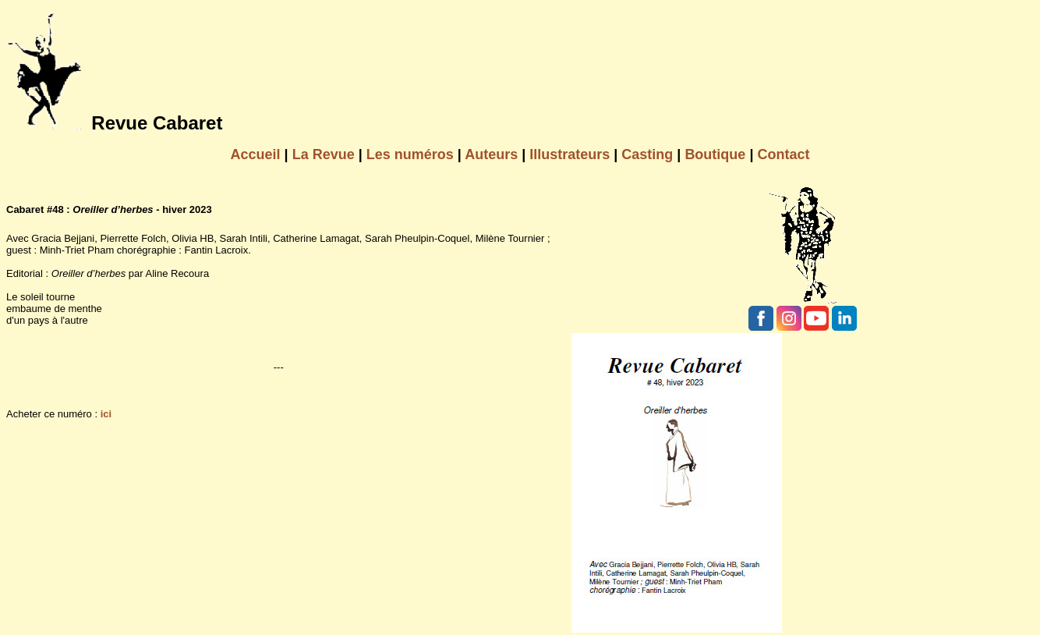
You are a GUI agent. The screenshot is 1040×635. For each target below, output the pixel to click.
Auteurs (491, 154)
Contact (783, 154)
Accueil (256, 154)
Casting (647, 154)
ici (106, 414)
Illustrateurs (569, 154)
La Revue (323, 154)
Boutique (714, 154)
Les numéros (410, 154)
